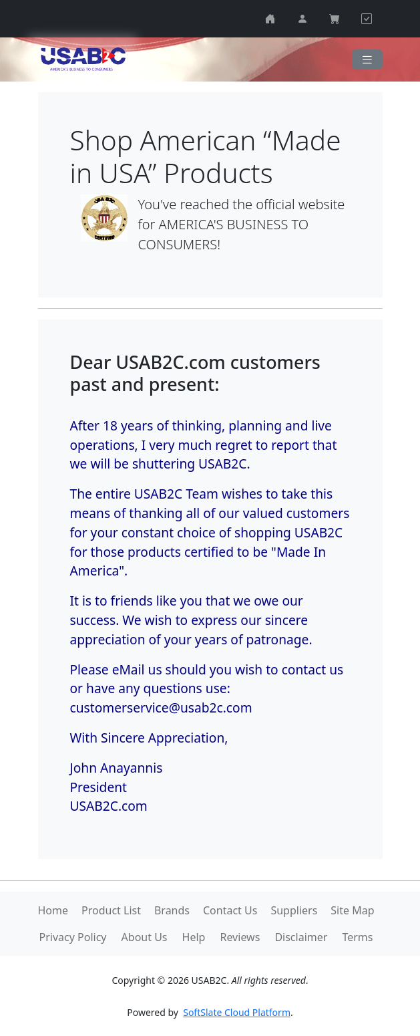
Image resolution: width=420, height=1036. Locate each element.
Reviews (240, 937)
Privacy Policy (73, 937)
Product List (111, 910)
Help (194, 937)
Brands (172, 910)
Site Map (352, 910)
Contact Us (230, 910)
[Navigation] (367, 59)
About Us (145, 937)
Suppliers (293, 910)
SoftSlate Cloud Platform (236, 1012)
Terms (357, 937)
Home (52, 910)
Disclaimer (300, 937)
